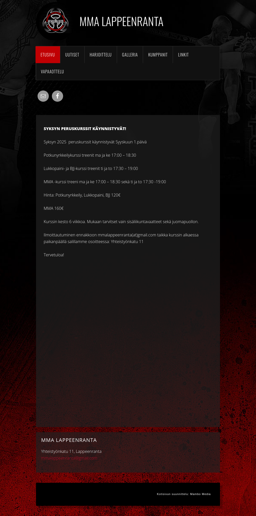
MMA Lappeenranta (121, 21)
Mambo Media (200, 494)
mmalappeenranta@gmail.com (69, 458)
